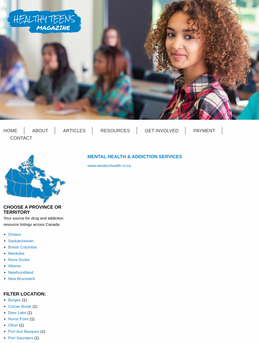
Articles (74, 130)
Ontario (14, 234)
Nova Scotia (18, 260)
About (40, 130)
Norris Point (18, 319)
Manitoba (16, 253)
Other (13, 325)
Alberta (14, 266)
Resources (115, 130)
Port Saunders (20, 338)
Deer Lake (17, 313)
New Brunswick (21, 279)
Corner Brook (19, 306)
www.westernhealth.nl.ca (109, 166)
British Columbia (22, 247)
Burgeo (14, 300)
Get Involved (162, 130)
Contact (21, 138)
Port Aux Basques (23, 331)
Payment (204, 130)
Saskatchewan (21, 241)
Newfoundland (20, 272)
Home (10, 130)
